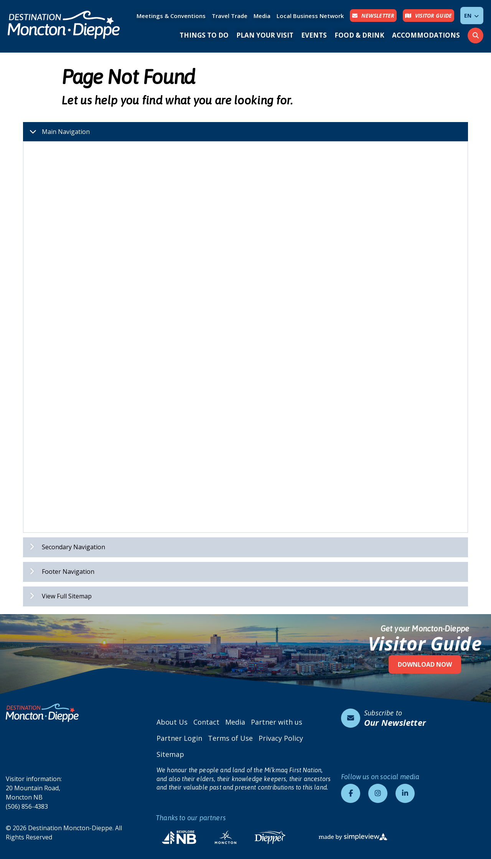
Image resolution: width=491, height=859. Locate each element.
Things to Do (204, 35)
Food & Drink (359, 35)
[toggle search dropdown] (475, 35)
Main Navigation (56, 132)
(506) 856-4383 (27, 806)
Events (314, 35)
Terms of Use (230, 738)
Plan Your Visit (264, 35)
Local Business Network (310, 16)
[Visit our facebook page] (351, 793)
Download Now (425, 664)
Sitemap (170, 754)
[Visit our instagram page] (378, 793)
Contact (206, 722)
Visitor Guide (425, 643)
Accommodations (426, 35)
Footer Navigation (58, 572)
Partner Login (179, 738)
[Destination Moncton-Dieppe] (64, 25)
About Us (172, 722)
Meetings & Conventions (171, 16)
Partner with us (276, 722)
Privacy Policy (281, 738)
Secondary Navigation (64, 547)
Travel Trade (229, 16)
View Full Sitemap (57, 596)
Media (262, 16)
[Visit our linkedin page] (405, 793)
